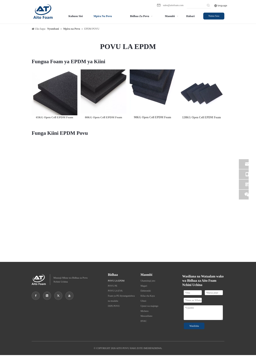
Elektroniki (146, 291)
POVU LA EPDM (116, 281)
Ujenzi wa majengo (149, 306)
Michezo (145, 311)
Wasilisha (194, 326)
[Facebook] (36, 296)
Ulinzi (143, 301)
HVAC (144, 321)
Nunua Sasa (213, 16)
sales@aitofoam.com (173, 5)
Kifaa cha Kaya (148, 296)
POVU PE (112, 286)
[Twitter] (58, 296)
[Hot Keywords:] (208, 5)
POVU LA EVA (115, 291)
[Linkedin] (47, 296)
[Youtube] (69, 296)
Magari (144, 286)
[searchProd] (196, 5)
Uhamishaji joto (148, 281)
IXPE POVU (114, 306)
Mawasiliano (146, 316)
